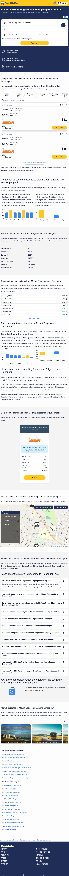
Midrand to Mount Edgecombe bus (12, 768)
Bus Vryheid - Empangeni (9, 833)
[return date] (52, 34)
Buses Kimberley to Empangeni (11, 806)
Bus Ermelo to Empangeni (10, 799)
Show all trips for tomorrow (34, 162)
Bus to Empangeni (45, 843)
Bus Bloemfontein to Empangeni (11, 795)
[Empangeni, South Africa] (37, 28)
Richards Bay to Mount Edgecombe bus (14, 774)
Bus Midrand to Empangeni (10, 809)
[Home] (26, 3)
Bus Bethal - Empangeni (9, 792)
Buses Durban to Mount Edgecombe (13, 757)
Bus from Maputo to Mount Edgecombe (13, 761)
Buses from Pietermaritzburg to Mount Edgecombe (17, 771)
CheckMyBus (4, 843)
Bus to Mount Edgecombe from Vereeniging (15, 781)
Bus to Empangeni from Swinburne (12, 826)
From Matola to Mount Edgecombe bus (13, 764)
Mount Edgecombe (43, 510)
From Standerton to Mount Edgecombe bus (15, 778)
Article (39, 858)
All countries (42, 867)
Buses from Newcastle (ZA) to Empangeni (14, 816)
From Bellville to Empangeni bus (11, 789)
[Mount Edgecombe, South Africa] (37, 22)
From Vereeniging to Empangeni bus (13, 829)
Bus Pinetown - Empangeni (10, 819)
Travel (39, 864)
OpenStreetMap (58, 549)
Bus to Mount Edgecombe (31, 843)
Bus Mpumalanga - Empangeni (11, 812)
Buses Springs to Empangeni (10, 823)
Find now (59, 127)
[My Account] (54, 3)
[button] (32, 508)
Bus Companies (42, 861)
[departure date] (22, 34)
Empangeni (61, 510)
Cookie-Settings (43, 855)
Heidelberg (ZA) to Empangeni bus (12, 802)
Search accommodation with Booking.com (18, 39)
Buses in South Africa (15, 843)
